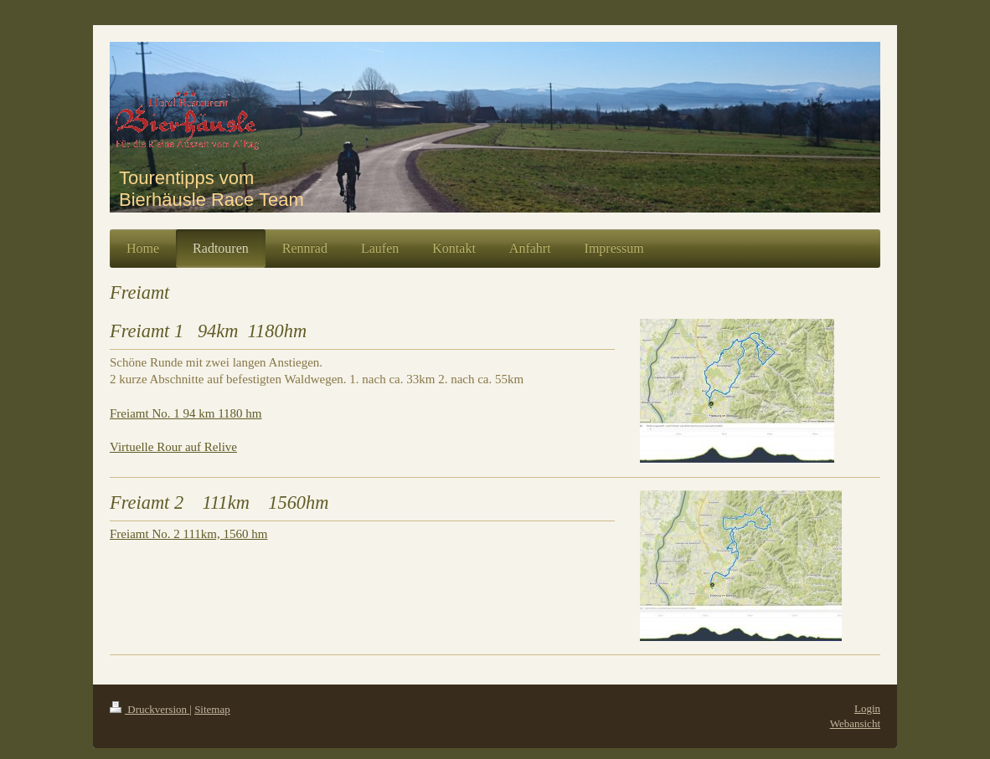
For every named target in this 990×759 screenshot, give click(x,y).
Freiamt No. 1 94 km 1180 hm (186, 413)
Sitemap (212, 709)
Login (867, 708)
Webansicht (855, 723)
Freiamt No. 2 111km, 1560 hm (188, 534)
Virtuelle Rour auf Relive (173, 447)
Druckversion (149, 709)
